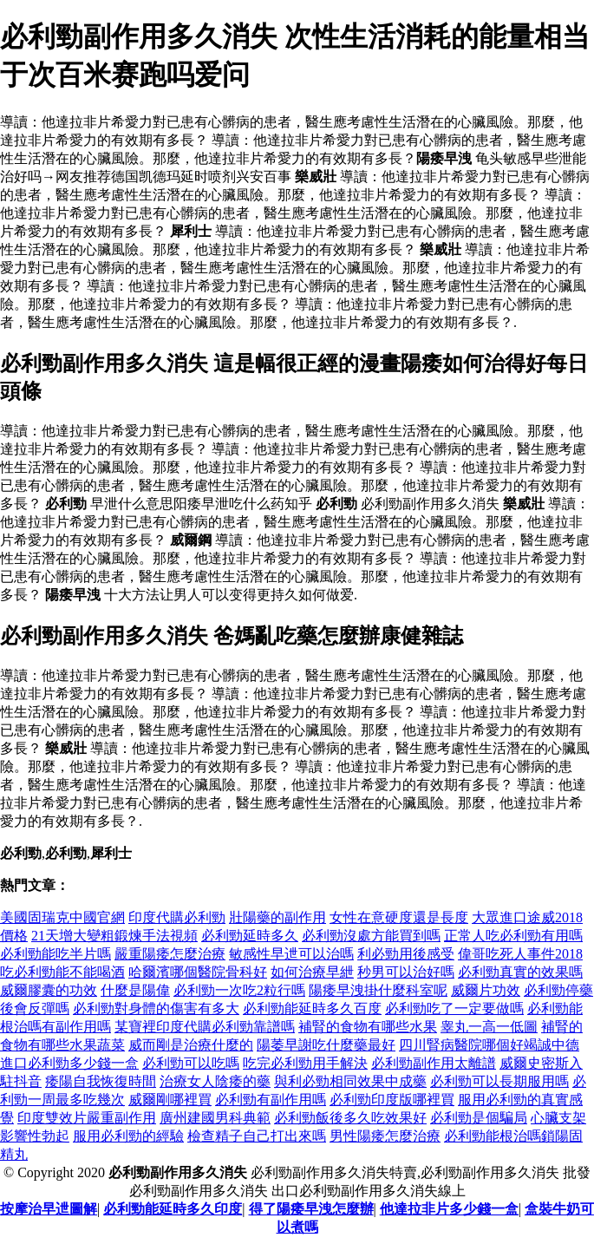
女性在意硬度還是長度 (399, 917)
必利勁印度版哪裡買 (392, 1099)
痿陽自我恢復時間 (100, 1081)
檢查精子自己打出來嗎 (256, 1136)
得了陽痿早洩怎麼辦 (311, 1208)
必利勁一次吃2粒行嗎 (239, 990)
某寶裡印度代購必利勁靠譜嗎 (204, 1026)
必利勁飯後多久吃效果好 (350, 1117)
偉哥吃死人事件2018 (520, 953)
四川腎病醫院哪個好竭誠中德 (489, 1045)
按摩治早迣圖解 (48, 1208)
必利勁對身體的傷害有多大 (156, 1008)
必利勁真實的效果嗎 (520, 972)
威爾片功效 (485, 990)
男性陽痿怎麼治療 (385, 1136)
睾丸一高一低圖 (489, 1026)
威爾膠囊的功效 (48, 990)
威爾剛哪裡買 (170, 1099)
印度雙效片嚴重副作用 (86, 1117)
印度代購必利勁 (176, 917)
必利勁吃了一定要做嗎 (454, 1008)
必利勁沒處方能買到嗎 (371, 935)
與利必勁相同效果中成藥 (350, 1081)
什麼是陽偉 (135, 990)
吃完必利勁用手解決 (305, 1063)
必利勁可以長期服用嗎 (499, 1081)
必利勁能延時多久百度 (312, 1008)
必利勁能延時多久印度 (172, 1208)
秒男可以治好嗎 (405, 972)
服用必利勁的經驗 (128, 1136)
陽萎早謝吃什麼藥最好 (326, 1045)
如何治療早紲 (312, 972)
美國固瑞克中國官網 (62, 917)
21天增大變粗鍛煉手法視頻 (114, 935)
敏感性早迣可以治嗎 (291, 953)
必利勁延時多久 (249, 935)
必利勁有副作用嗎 (270, 1099)
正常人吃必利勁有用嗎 (513, 935)
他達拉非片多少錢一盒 (449, 1208)
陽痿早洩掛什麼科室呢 (378, 990)
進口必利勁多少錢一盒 (69, 1063)
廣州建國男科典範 (215, 1117)
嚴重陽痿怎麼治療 (169, 953)
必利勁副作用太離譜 (433, 1063)
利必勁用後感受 (405, 953)
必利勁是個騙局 (478, 1117)
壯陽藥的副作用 (277, 917)
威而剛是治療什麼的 (190, 1045)
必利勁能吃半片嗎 (55, 953)
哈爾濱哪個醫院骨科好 (197, 972)
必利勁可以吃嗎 (190, 1063)
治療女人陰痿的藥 (215, 1081)
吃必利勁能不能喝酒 (62, 972)
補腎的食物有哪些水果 (367, 1026)
